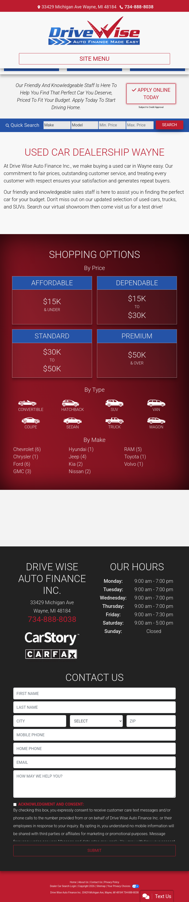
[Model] (84, 125)
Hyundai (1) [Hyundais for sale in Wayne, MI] (81, 449)
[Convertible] (30, 406)
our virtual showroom (66, 207)
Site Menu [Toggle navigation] (94, 58)
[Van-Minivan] (156, 406)
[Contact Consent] (14, 804)
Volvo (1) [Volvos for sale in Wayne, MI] (133, 464)
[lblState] (96, 721)
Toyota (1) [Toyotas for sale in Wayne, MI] (135, 457)
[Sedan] (72, 423)
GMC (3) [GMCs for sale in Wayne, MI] (22, 471)
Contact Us (96, 882)
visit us (121, 207)
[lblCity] (39, 721)
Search (169, 124)
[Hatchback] (72, 406)
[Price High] (140, 125)
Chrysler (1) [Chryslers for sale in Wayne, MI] (25, 457)
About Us (83, 882)
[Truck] (114, 423)
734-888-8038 (139, 6)
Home (73, 882)
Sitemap (101, 886)
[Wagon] (156, 423)
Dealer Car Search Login (63, 886)
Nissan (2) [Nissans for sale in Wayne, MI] (80, 471)
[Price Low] (112, 125)
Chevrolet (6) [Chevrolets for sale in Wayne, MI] (27, 449)
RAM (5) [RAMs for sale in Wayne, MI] (133, 449)
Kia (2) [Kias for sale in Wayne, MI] (76, 464)
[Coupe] (31, 423)
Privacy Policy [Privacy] (111, 882)
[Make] (57, 125)
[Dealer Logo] (95, 30)
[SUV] (114, 406)
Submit (94, 850)
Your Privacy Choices (123, 886)
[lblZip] (151, 721)
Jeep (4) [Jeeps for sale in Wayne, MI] (77, 457)
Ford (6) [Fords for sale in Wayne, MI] (21, 464)
